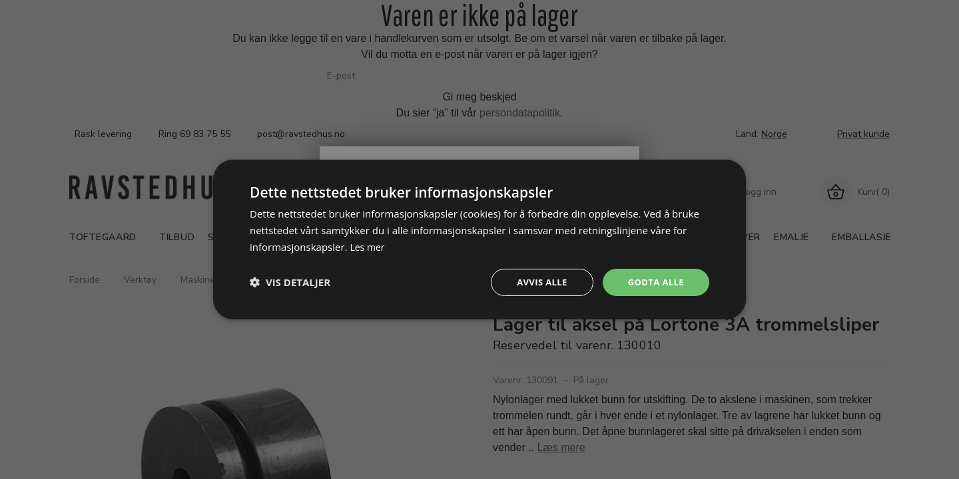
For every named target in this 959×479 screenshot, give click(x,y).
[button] (290, 282)
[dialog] (479, 239)
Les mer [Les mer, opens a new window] (368, 245)
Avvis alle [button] (536, 281)
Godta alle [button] (654, 281)
